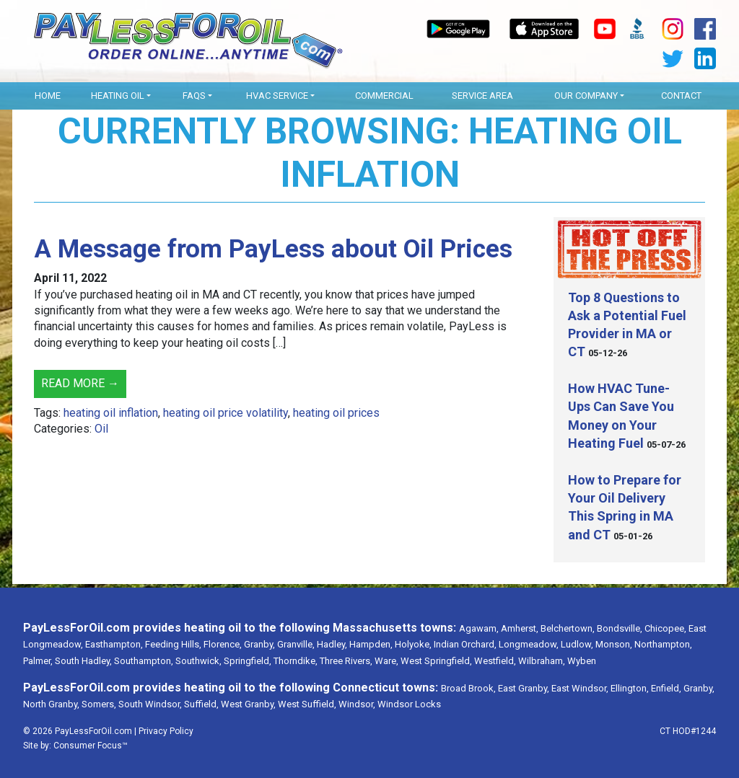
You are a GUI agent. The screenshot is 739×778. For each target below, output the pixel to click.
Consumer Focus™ (90, 746)
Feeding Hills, (173, 644)
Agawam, (479, 628)
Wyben (581, 660)
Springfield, (247, 660)
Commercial (384, 95)
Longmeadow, (529, 644)
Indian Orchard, (465, 644)
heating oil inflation (111, 413)
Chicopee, (665, 628)
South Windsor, (150, 704)
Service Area (482, 95)
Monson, (613, 644)
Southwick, (198, 660)
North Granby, (51, 704)
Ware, (386, 660)
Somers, (99, 704)
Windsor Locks (409, 704)
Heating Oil (117, 95)
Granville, (296, 644)
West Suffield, (307, 704)
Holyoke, (413, 644)
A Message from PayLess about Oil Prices (273, 249)
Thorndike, (296, 660)
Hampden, (371, 644)
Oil (101, 429)
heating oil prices (336, 413)
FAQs (194, 95)
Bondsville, (619, 628)
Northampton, (663, 644)
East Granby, (523, 688)
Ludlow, (577, 644)
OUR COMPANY (586, 95)
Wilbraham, (541, 660)
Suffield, (201, 704)
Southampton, (143, 660)
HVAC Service (277, 95)
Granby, (259, 644)
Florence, (223, 644)
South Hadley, (83, 660)
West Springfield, (436, 660)
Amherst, (519, 628)
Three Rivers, (346, 660)
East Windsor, (579, 688)
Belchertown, (568, 628)
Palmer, (38, 660)
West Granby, (248, 704)
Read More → (80, 383)
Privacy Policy (166, 731)
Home (48, 95)
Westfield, (495, 660)
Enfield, (666, 688)
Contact (681, 95)
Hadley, (332, 644)
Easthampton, (114, 644)
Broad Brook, (468, 688)
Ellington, (630, 688)
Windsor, (356, 704)
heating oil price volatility (225, 413)
